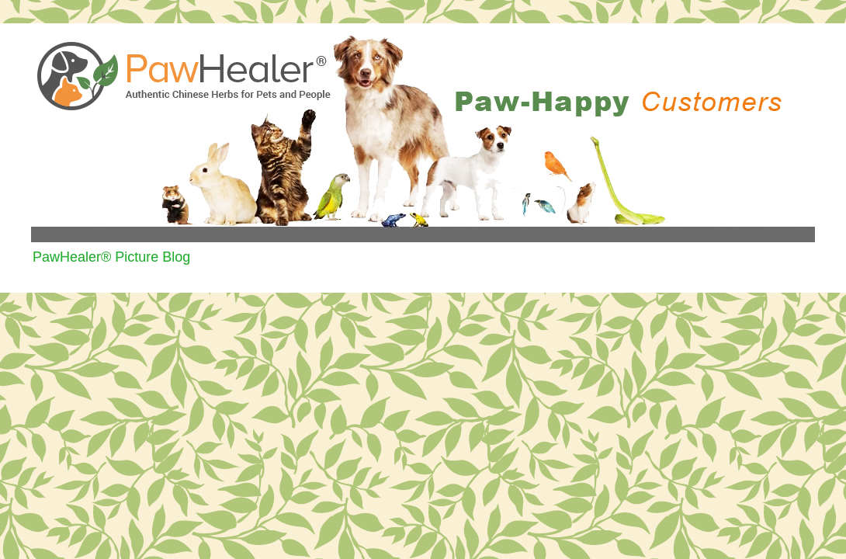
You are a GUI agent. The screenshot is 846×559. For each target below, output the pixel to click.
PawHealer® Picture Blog (111, 257)
